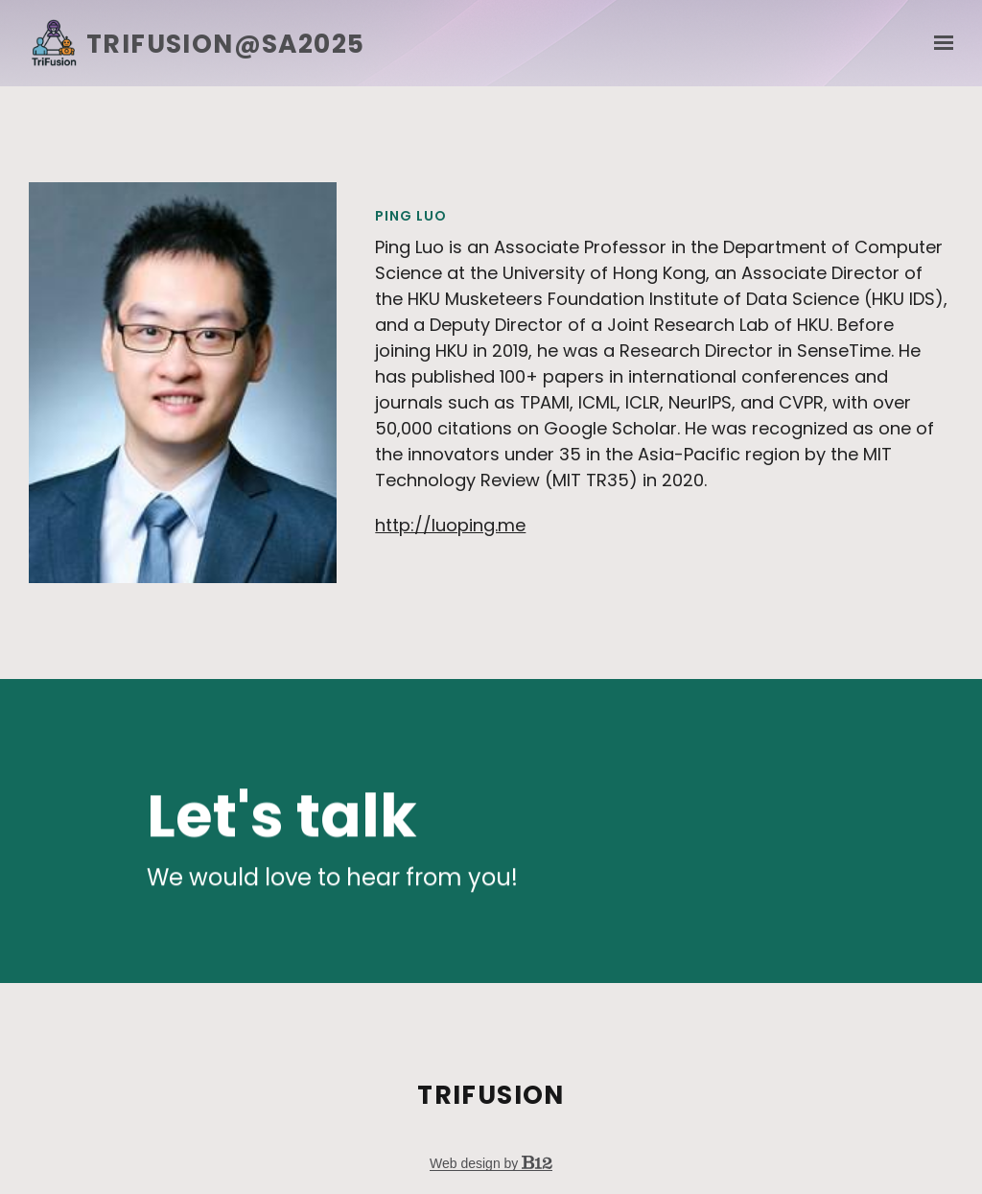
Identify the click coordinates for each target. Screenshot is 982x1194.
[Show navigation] (938, 43)
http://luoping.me (450, 525)
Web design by (491, 1163)
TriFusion (491, 1094)
